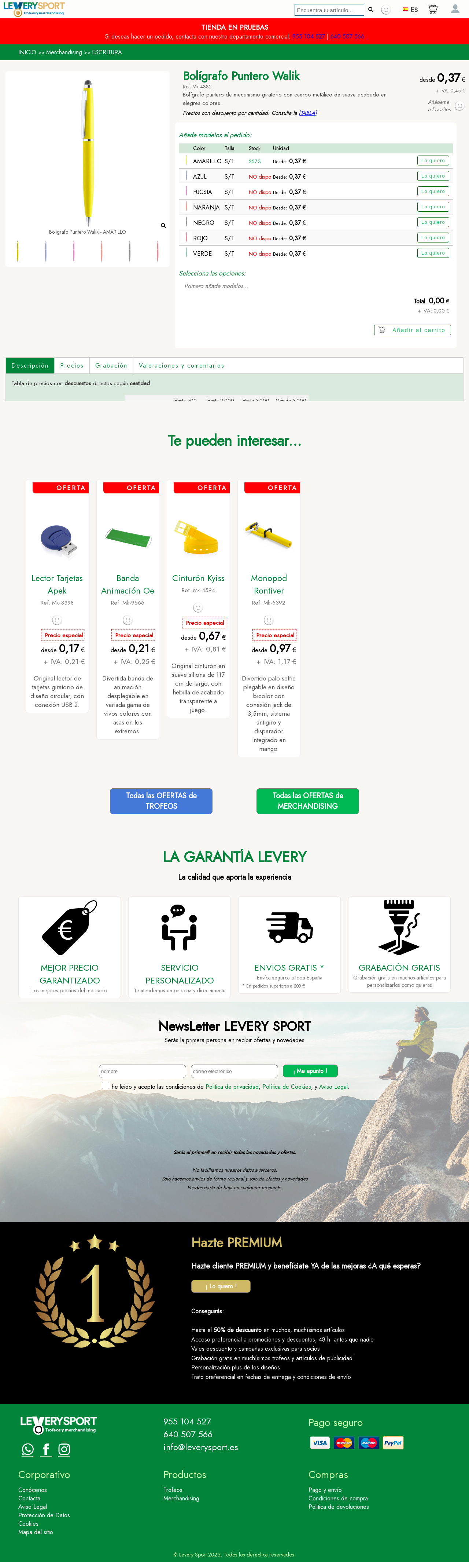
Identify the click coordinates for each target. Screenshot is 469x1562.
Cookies (28, 1523)
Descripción (30, 365)
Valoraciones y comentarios (182, 365)
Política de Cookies (286, 1087)
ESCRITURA (107, 52)
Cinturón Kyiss (198, 578)
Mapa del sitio (35, 1532)
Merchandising (64, 52)
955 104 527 (308, 36)
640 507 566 (347, 36)
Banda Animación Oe (127, 584)
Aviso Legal (333, 1087)
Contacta (29, 1498)
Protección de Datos (44, 1515)
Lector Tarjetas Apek (57, 584)
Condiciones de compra (338, 1498)
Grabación (111, 365)
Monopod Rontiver (269, 584)
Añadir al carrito (419, 330)
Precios (72, 365)
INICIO (27, 52)
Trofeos (172, 1490)
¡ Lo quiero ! (221, 1286)
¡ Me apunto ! (310, 1071)
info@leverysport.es (200, 1447)
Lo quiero (433, 160)
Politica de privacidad (232, 1087)
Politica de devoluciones (339, 1507)
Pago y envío (325, 1490)
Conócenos (32, 1490)
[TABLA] (308, 113)
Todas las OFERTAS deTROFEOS (161, 801)
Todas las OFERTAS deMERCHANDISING (308, 801)
